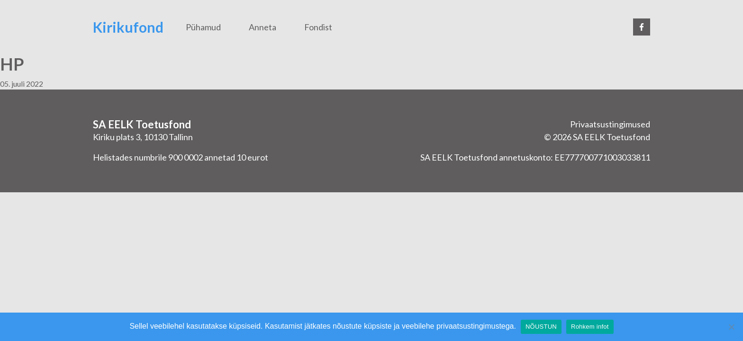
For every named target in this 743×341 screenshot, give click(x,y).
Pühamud (203, 27)
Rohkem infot (590, 326)
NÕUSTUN (541, 326)
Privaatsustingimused (610, 124)
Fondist (318, 27)
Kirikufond (128, 27)
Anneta (262, 27)
